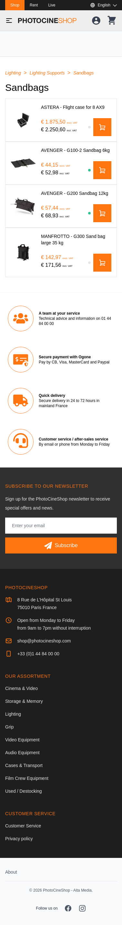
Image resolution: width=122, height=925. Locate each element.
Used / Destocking (23, 791)
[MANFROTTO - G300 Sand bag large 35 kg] (23, 252)
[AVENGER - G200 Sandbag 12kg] (23, 206)
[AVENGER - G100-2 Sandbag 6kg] (23, 163)
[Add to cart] (102, 127)
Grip (9, 726)
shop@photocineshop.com (44, 640)
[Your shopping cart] (112, 20)
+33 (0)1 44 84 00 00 (38, 653)
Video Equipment (22, 739)
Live (51, 5)
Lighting (13, 72)
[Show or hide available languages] (103, 5)
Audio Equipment (22, 752)
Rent (34, 5)
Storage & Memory (24, 701)
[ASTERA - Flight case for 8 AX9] (23, 120)
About (11, 872)
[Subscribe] (61, 545)
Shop (14, 5)
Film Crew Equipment (26, 778)
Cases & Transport (24, 765)
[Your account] (96, 20)
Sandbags (83, 72)
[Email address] (61, 526)
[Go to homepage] (47, 20)
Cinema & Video (21, 688)
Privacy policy (19, 838)
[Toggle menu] (9, 20)
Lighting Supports (48, 72)
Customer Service (23, 825)
